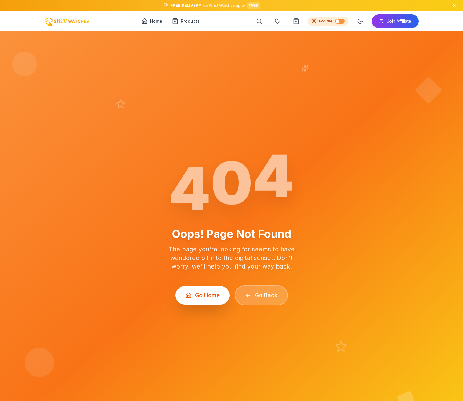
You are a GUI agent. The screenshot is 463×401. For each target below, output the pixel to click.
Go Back (261, 295)
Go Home (202, 295)
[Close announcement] (454, 5)
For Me (328, 21)
